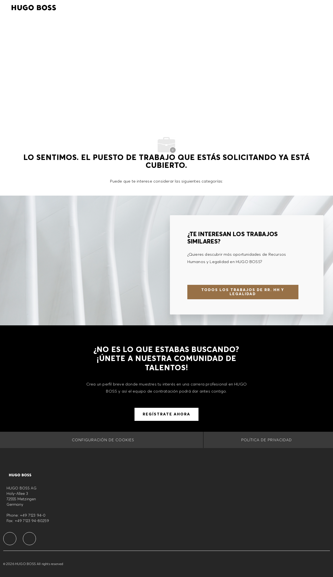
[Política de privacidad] (266, 440)
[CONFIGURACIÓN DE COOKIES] (103, 440)
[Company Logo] (34, 6)
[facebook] (9, 538)
